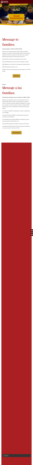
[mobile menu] (31, 2)
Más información (16, 132)
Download (6, 455)
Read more (16, 75)
